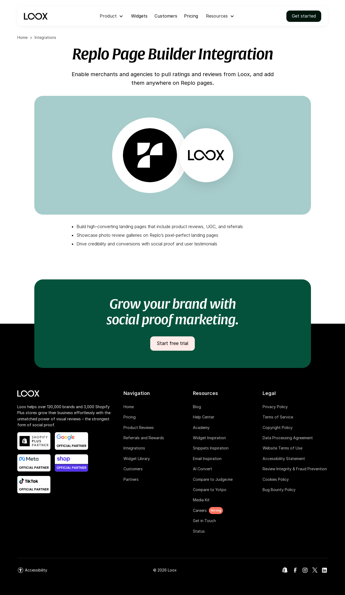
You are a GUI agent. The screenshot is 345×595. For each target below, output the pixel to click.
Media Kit (201, 500)
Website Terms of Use (282, 448)
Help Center (203, 417)
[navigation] (36, 16)
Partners (131, 479)
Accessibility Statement (284, 458)
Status (199, 531)
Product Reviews (138, 427)
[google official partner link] (71, 440)
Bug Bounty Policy (279, 489)
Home (128, 406)
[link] (32, 570)
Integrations (134, 448)
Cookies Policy (276, 479)
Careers (200, 510)
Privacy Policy (275, 406)
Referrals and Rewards (143, 437)
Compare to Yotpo (209, 489)
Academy (201, 427)
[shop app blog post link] (71, 463)
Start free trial (172, 343)
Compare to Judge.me (213, 479)
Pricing (191, 16)
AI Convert (202, 468)
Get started (304, 16)
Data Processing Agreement (288, 437)
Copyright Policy (278, 427)
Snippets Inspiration (211, 448)
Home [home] (22, 37)
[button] (111, 16)
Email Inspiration (207, 458)
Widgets (139, 16)
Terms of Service (278, 417)
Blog (197, 406)
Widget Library (136, 458)
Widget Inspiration (209, 437)
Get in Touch (204, 520)
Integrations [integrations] (45, 37)
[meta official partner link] (34, 463)
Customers (166, 16)
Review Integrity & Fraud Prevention (295, 468)
